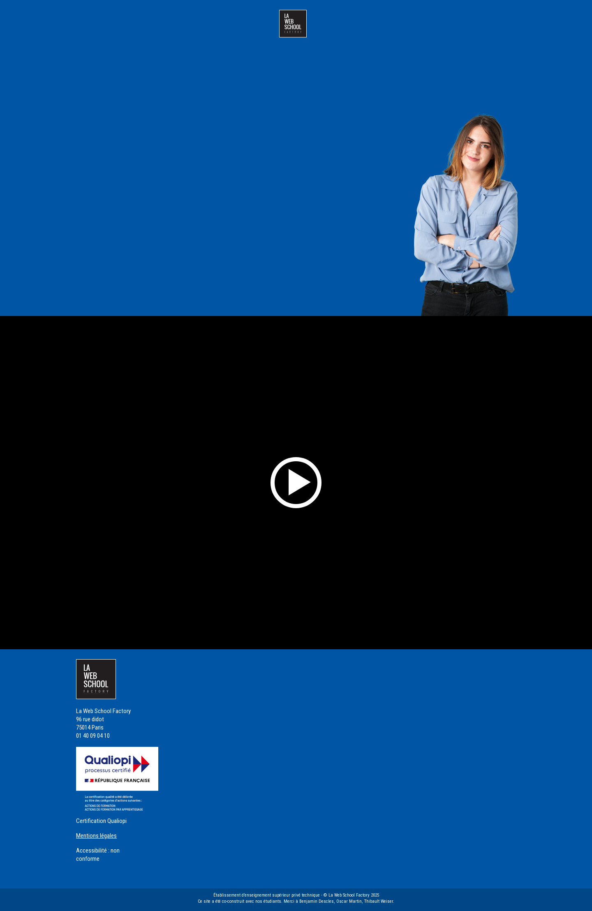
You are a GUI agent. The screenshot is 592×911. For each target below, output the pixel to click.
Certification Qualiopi (101, 821)
